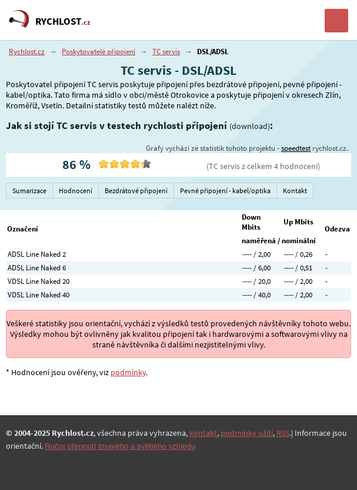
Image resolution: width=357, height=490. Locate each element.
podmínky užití (247, 433)
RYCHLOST (63, 21)
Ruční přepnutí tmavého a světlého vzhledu (120, 446)
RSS (282, 433)
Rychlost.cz (27, 52)
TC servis (166, 52)
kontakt (203, 433)
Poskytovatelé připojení (98, 52)
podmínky (128, 372)
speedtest (296, 148)
